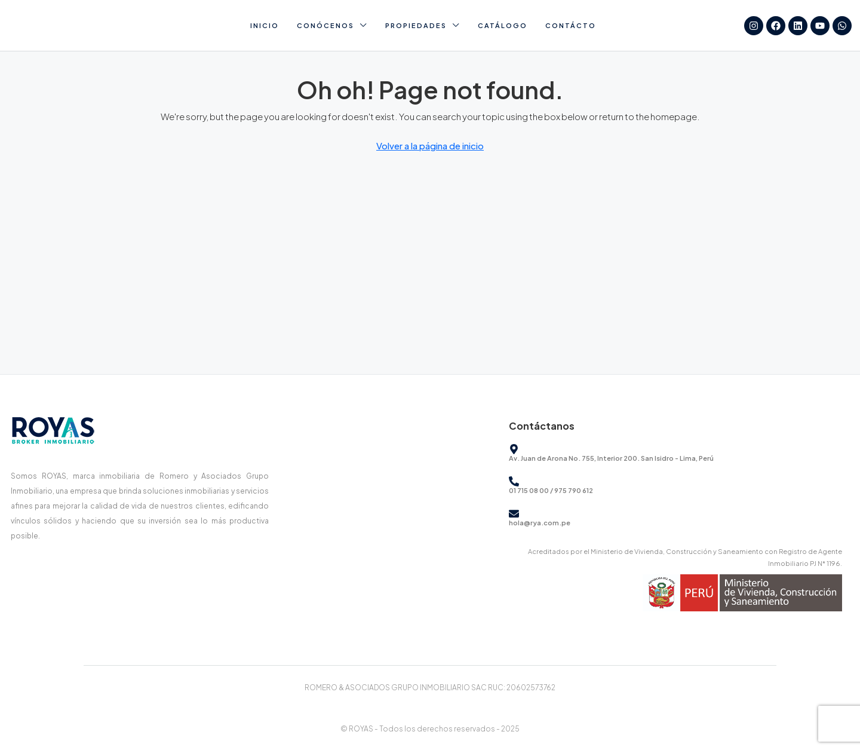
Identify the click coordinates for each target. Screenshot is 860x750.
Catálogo (502, 25)
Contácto (570, 25)
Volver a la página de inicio (430, 145)
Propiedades (416, 25)
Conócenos (325, 25)
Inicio (264, 25)
